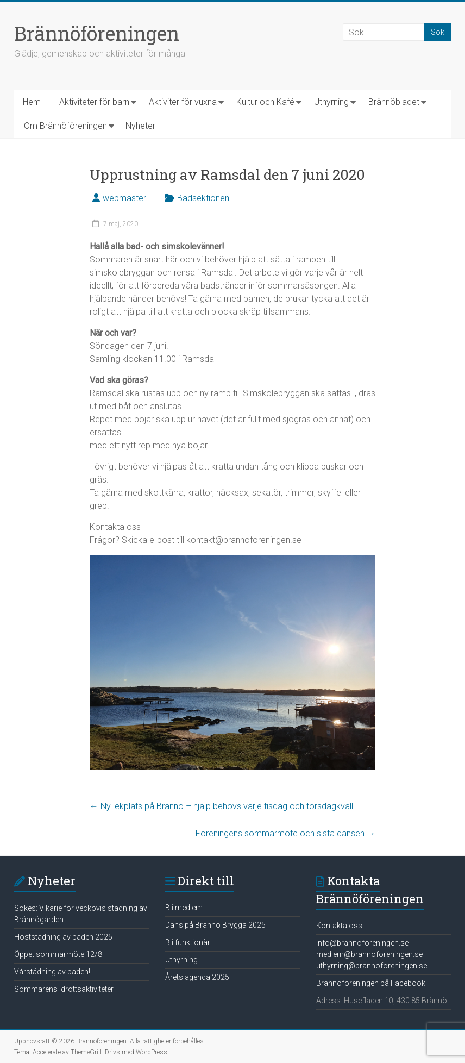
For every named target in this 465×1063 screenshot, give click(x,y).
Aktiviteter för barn (94, 102)
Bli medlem (184, 907)
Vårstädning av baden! (52, 971)
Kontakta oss (339, 925)
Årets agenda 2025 (197, 977)
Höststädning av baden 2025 (63, 937)
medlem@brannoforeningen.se (369, 954)
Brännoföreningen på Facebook (370, 983)
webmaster (124, 198)
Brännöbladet (393, 102)
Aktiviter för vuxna (183, 102)
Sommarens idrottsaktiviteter (64, 989)
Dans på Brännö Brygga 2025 (215, 925)
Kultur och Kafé (265, 102)
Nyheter (140, 126)
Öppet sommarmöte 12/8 (58, 954)
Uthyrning (331, 102)
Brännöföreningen (96, 33)
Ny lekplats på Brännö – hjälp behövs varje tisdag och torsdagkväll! (222, 806)
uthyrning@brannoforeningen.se (371, 965)
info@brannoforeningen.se (362, 943)
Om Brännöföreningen (65, 126)
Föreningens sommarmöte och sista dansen (285, 833)
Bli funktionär (187, 942)
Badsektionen (203, 198)
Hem (32, 102)
